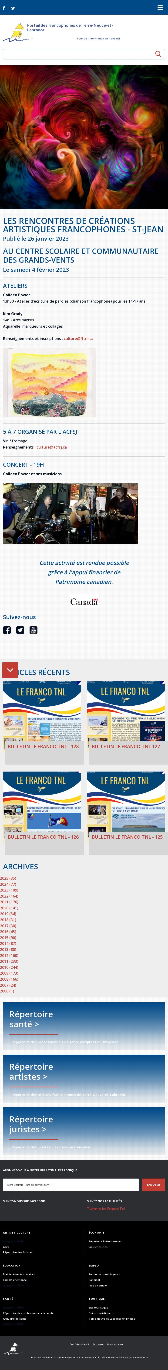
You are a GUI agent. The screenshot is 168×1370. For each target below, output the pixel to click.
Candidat (94, 1280)
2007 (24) (8, 985)
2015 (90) (8, 937)
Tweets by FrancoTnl (106, 1208)
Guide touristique (100, 1313)
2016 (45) (8, 931)
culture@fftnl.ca (78, 338)
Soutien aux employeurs (104, 1274)
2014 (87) (8, 943)
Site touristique (98, 1307)
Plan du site (115, 1344)
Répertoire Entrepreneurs (105, 1241)
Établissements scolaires (19, 1274)
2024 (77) (8, 884)
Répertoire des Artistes (18, 1252)
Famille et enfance (15, 1280)
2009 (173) (9, 973)
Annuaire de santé (15, 1318)
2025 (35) (8, 878)
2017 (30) (8, 925)
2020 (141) (9, 908)
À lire (6, 1247)
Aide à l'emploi (98, 1285)
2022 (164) (9, 896)
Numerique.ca (140, 1357)
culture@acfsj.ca (52, 447)
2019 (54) (8, 913)
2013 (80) (8, 949)
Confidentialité (79, 1344)
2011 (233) (9, 961)
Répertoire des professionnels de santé (28, 1313)
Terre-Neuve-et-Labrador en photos (112, 1318)
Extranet (98, 1344)
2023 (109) (9, 890)
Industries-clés (98, 1247)
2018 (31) (8, 919)
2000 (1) (7, 991)
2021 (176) (9, 902)
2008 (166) (9, 979)
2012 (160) (9, 955)
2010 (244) (9, 967)
